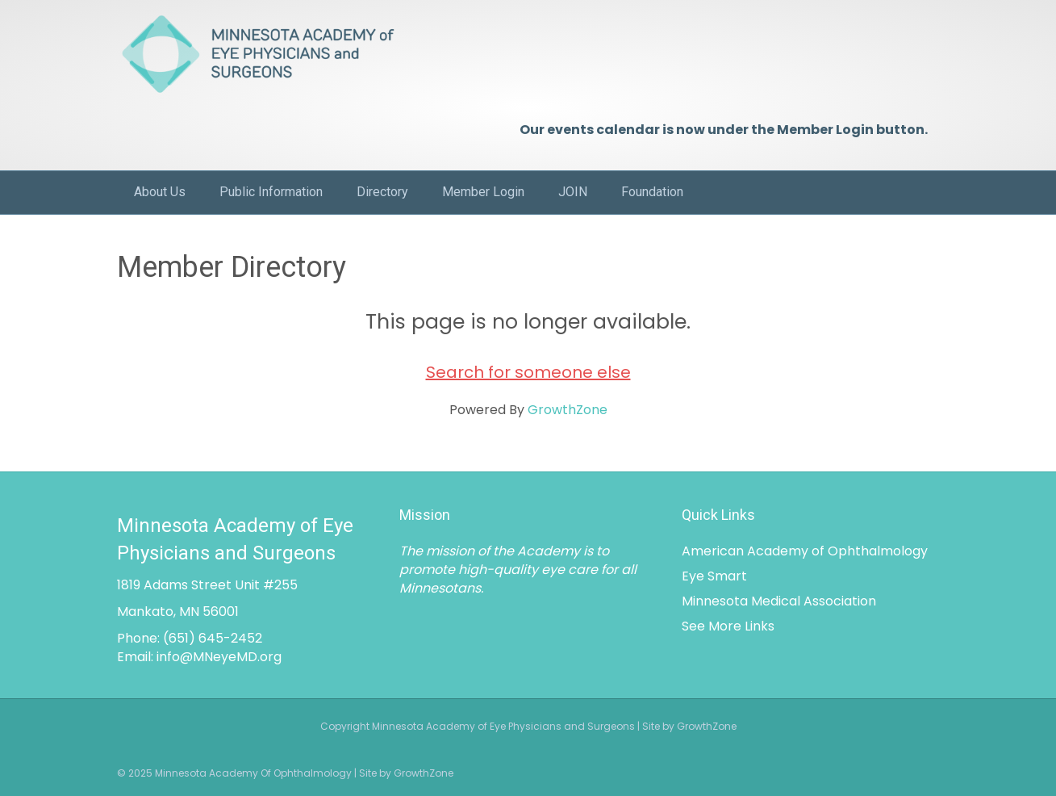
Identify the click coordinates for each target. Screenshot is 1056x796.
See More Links (728, 626)
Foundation (652, 191)
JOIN (572, 191)
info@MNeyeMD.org (219, 656)
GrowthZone (567, 409)
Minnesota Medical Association (779, 601)
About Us (160, 191)
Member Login (483, 191)
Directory (382, 191)
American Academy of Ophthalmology (805, 551)
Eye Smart (714, 576)
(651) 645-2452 (212, 638)
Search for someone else (528, 372)
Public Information (271, 191)
